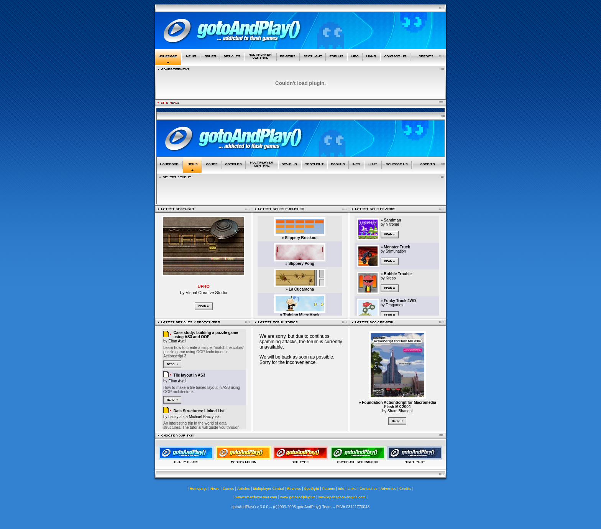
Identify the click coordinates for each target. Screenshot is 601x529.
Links (352, 489)
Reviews (294, 489)
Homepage (198, 489)
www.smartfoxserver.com (256, 497)
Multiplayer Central (268, 489)
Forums (328, 489)
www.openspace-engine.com (341, 497)
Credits (405, 489)
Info (341, 489)
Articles (243, 489)
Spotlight (311, 489)
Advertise (388, 489)
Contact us (369, 489)
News (215, 489)
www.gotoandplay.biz (297, 497)
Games (228, 489)
